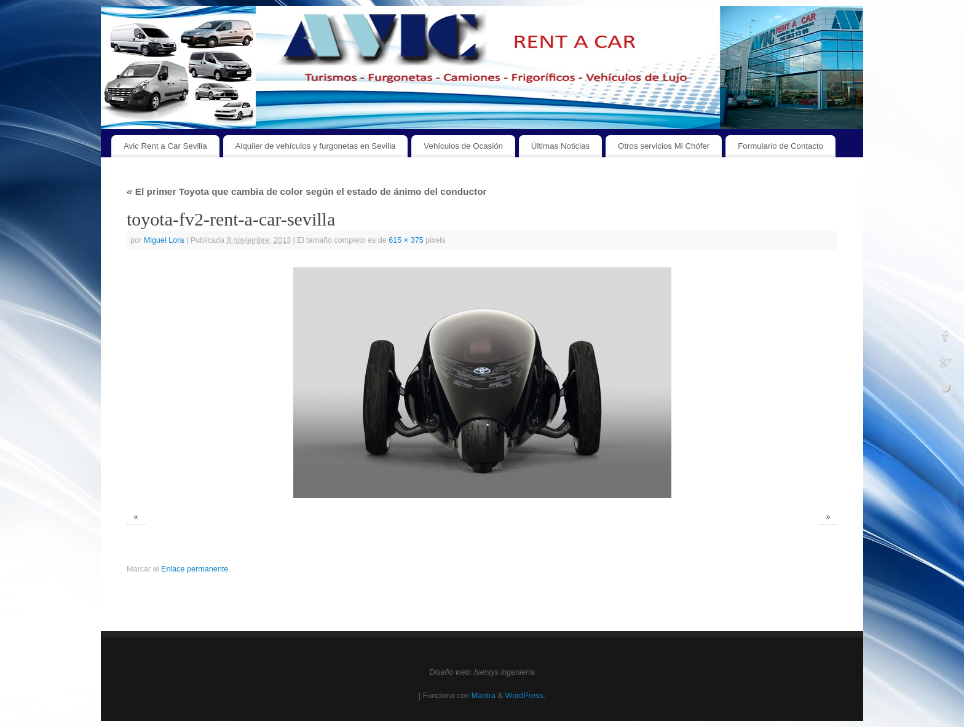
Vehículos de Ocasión (463, 146)
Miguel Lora (164, 240)
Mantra (484, 695)
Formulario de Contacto (780, 146)
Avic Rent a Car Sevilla (165, 146)
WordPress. (525, 695)
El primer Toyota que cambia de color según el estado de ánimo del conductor (307, 191)
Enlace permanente (194, 569)
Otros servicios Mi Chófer (663, 146)
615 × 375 (406, 240)
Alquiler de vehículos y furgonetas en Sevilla (315, 146)
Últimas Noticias (560, 146)
